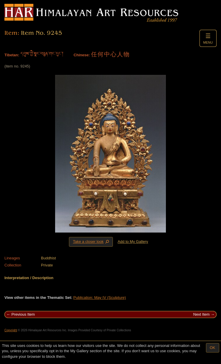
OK (212, 347)
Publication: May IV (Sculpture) (99, 297)
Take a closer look (91, 241)
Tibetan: (11, 55)
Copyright (10, 330)
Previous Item (23, 314)
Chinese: (82, 55)
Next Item (201, 314)
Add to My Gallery (133, 241)
